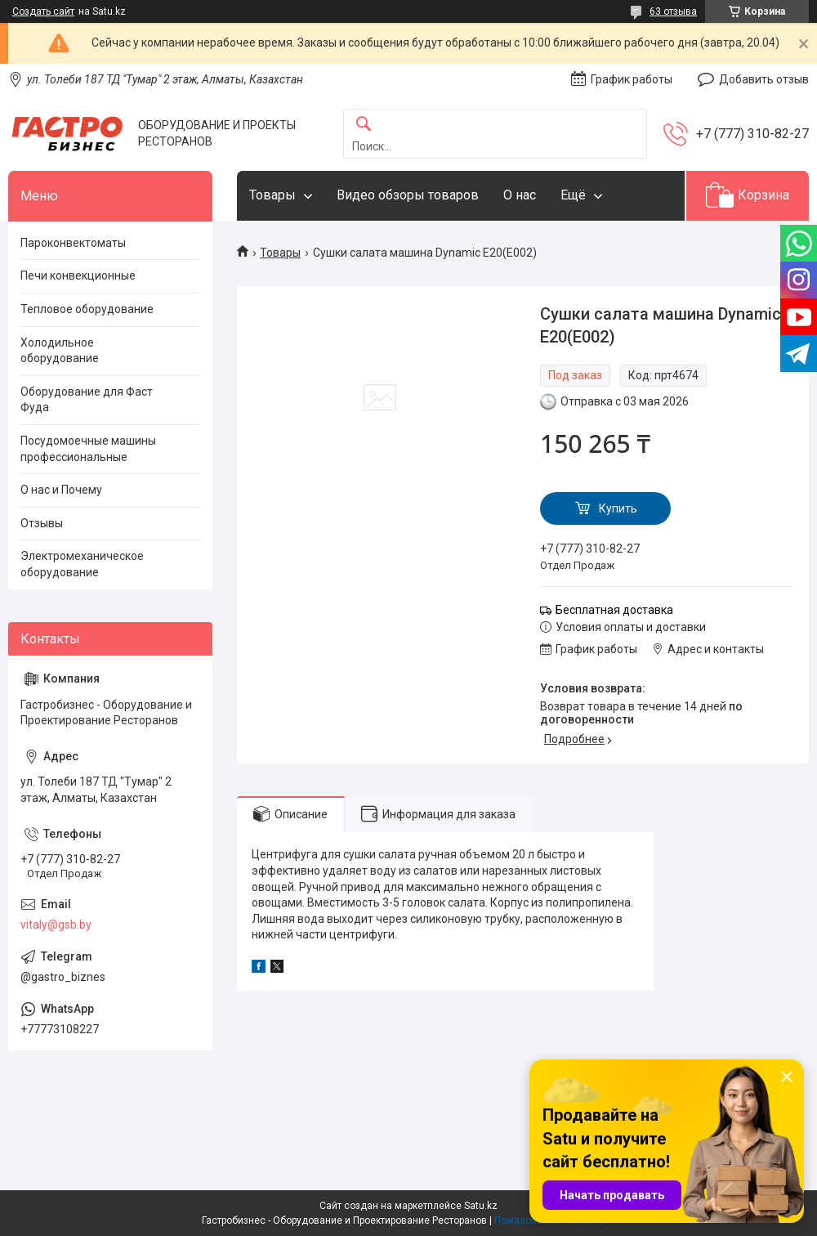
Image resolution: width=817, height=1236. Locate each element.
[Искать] (363, 124)
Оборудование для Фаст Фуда (86, 399)
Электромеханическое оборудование (82, 564)
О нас (519, 195)
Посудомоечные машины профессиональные (88, 449)
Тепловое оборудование (87, 309)
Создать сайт (43, 11)
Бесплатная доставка (614, 609)
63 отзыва (673, 11)
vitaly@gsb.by (56, 924)
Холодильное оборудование (59, 350)
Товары (272, 195)
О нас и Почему (61, 489)
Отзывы (41, 523)
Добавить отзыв (764, 79)
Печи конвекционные (78, 275)
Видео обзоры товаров (408, 195)
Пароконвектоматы (73, 242)
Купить (618, 508)
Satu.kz (481, 1205)
